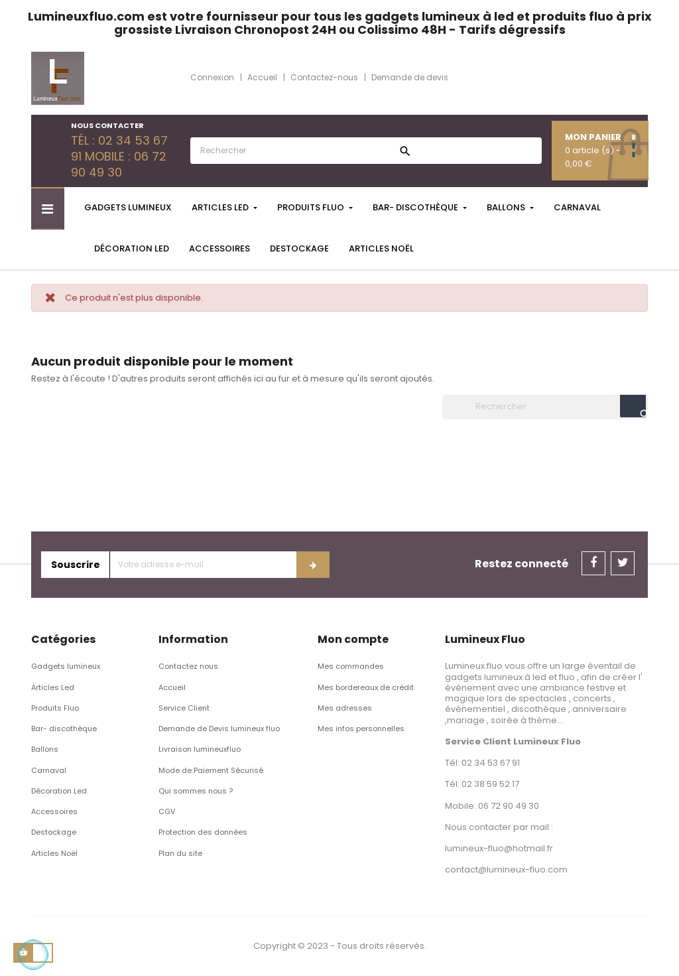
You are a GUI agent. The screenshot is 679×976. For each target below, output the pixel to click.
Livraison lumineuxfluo (199, 749)
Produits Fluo (55, 708)
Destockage (53, 832)
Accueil (172, 687)
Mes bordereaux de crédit (366, 687)
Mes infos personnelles (361, 728)
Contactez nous (188, 666)
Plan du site (180, 853)
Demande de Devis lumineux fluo (219, 728)
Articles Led (52, 687)
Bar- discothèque (64, 728)
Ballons (44, 749)
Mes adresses (345, 708)
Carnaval (48, 770)
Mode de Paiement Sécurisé (210, 770)
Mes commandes (351, 666)
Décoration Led (59, 791)
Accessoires (54, 811)
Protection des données (202, 832)
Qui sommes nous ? (195, 791)
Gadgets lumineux (65, 666)
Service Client (184, 708)
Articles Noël (54, 853)
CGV (166, 811)
